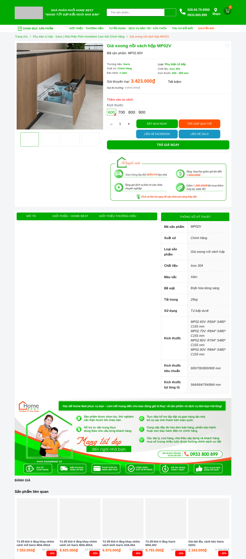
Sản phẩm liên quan (33, 490)
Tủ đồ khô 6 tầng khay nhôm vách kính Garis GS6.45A (121, 542)
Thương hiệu (96, 28)
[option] (60, 85)
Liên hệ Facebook (157, 133)
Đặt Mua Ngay (157, 122)
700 (121, 111)
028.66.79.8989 (198, 9)
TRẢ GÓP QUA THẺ (199, 122)
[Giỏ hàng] (227, 10)
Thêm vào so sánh (120, 98)
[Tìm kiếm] (170, 12)
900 (141, 111)
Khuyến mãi (207, 28)
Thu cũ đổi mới (184, 28)
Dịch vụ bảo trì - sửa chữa (149, 28)
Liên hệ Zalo (199, 133)
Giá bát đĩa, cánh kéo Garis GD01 (206, 542)
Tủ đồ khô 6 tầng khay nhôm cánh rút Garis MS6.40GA (78, 542)
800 (131, 111)
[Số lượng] (120, 122)
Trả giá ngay (168, 144)
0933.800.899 (197, 14)
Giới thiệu (76, 27)
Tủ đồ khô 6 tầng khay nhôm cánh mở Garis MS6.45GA (35, 542)
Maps (217, 11)
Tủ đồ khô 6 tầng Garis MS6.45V (160, 542)
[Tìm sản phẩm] (135, 12)
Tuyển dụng (117, 27)
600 (112, 112)
